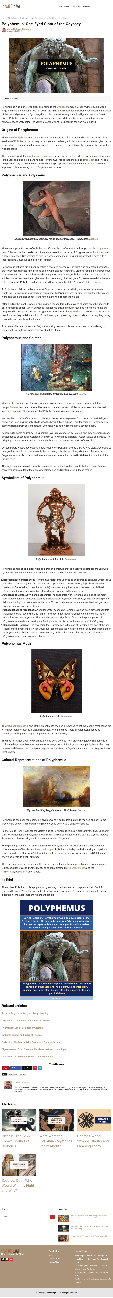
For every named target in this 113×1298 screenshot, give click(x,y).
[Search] (52, 1217)
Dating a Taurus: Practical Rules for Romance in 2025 (88, 1236)
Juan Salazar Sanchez (19, 29)
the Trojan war (100, 248)
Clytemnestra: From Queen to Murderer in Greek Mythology (34, 1049)
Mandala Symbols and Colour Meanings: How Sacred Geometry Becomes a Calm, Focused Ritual (91, 1259)
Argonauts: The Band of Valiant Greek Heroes (26, 1020)
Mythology (23, 1074)
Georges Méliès (76, 868)
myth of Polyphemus (17, 137)
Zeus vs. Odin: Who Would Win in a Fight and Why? (18, 1185)
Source (94, 239)
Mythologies (64, 6)
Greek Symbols (12, 1074)
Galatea (14, 407)
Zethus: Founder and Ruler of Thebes (22, 1035)
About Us (86, 6)
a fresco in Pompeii (43, 849)
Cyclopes (62, 106)
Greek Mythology (26, 18)
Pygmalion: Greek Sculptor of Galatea (22, 1027)
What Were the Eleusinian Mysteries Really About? (55, 1141)
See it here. (71, 559)
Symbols (76, 6)
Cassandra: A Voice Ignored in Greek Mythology (28, 1056)
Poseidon (89, 159)
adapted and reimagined (40, 156)
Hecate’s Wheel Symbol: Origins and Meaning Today (93, 1141)
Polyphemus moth (16, 726)
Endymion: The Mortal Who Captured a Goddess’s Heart (32, 1042)
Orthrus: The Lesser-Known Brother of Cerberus (18, 1141)
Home (4, 18)
